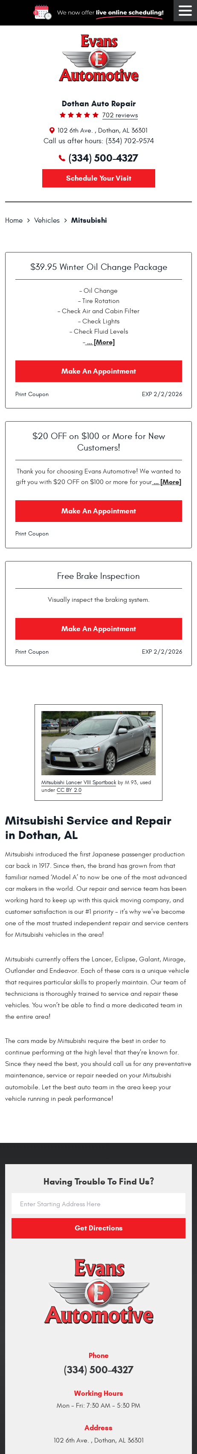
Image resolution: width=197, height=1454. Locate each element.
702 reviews (120, 115)
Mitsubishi (89, 220)
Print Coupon (32, 394)
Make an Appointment (98, 371)
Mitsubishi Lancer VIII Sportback (78, 782)
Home (14, 220)
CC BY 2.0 (69, 790)
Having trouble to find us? (98, 1182)
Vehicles (47, 220)
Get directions (99, 1228)
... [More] (100, 342)
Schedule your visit (98, 178)
